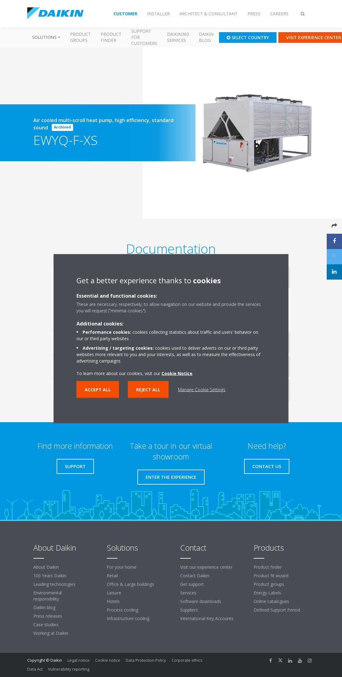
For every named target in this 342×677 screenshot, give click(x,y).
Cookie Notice (177, 373)
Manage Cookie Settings (201, 389)
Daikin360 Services (178, 37)
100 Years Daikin (49, 575)
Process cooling (122, 610)
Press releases (47, 616)
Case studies (45, 624)
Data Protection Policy (146, 660)
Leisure (114, 593)
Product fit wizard (271, 575)
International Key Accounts (206, 618)
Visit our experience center (206, 567)
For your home (121, 567)
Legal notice (79, 660)
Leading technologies (54, 584)
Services (188, 593)
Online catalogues (271, 601)
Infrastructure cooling (128, 618)
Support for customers (144, 37)
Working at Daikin (50, 633)
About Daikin (46, 567)
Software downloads (200, 601)
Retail (112, 575)
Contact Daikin (194, 575)
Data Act (35, 669)
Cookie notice (107, 660)
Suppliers (189, 610)
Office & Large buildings (130, 584)
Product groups (80, 37)
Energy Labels (267, 593)
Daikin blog (206, 37)
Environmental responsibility (47, 596)
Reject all (148, 389)
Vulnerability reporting (68, 669)
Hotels (113, 601)
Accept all (98, 389)
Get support (192, 584)
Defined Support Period (277, 610)
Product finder (111, 37)
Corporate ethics (187, 660)
